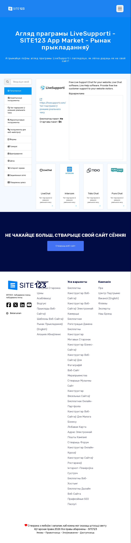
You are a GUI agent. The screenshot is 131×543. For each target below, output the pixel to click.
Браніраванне (15, 154)
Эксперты (104, 308)
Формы (12, 139)
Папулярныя (14, 91)
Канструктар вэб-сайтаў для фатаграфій (79, 360)
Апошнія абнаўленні (49, 334)
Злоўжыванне (70, 532)
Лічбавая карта (77, 426)
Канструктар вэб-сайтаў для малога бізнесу (79, 416)
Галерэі (12, 146)
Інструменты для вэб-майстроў (17, 131)
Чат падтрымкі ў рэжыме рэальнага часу (16, 110)
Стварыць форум (78, 442)
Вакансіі (108, 298)
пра (100, 288)
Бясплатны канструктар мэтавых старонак (79, 334)
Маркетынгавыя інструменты (16, 121)
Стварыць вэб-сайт (65, 246)
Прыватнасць (53, 532)
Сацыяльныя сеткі (17, 175)
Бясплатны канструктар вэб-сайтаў (79, 293)
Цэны (11, 161)
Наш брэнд (105, 313)
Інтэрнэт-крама (16, 168)
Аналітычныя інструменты (15, 99)
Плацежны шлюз (17, 182)
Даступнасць (87, 532)
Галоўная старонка (48, 288)
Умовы (40, 532)
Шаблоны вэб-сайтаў (50, 318)
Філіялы (102, 303)
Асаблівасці (44, 298)
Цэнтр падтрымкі (109, 293)
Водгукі (41, 303)
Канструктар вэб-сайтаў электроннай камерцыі (80, 308)
